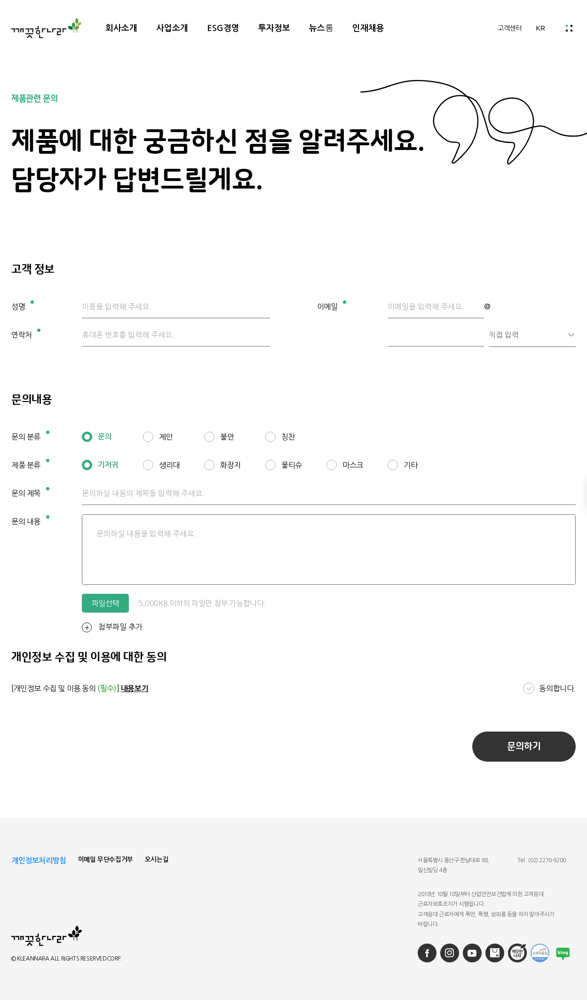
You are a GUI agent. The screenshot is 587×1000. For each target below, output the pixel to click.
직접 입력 (504, 335)
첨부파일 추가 (112, 627)
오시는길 (156, 860)
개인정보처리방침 (38, 860)
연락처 (25, 334)
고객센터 (510, 28)
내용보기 (134, 688)
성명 (22, 305)
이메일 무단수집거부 (105, 860)
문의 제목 (30, 492)
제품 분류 (30, 464)
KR (540, 28)
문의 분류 (30, 436)
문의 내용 (30, 520)
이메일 (331, 305)
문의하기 (524, 746)
